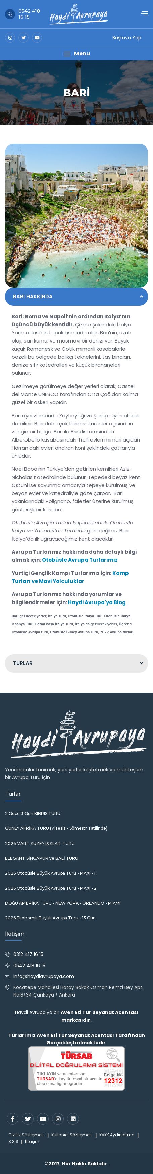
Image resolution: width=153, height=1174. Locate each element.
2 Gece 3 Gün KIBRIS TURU (32, 813)
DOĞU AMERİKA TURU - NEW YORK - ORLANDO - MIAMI (62, 903)
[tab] (76, 297)
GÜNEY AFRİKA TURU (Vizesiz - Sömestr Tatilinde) (56, 828)
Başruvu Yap (126, 37)
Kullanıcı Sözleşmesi (72, 1135)
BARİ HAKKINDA (33, 296)
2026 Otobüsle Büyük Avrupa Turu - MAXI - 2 (51, 888)
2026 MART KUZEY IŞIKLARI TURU (40, 843)
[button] (76, 54)
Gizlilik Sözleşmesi (26, 1135)
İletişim (32, 1141)
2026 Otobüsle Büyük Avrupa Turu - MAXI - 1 (50, 873)
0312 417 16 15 (28, 954)
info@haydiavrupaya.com (43, 976)
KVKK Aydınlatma (117, 1135)
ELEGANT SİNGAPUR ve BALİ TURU (41, 858)
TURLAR (23, 663)
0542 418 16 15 (29, 965)
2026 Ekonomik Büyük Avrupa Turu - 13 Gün (50, 918)
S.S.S (13, 1141)
